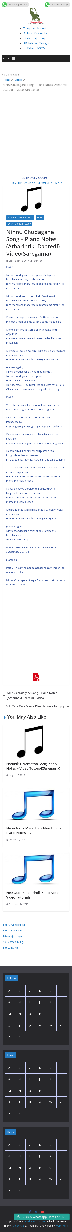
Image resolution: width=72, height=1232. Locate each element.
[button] (6, 58)
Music (40, 217)
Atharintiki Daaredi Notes (20, 217)
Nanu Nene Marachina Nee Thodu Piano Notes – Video (33, 830)
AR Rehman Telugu (36, 43)
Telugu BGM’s (36, 48)
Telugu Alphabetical (36, 28)
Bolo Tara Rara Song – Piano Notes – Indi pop (37, 706)
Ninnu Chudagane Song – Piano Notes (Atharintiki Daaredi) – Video (30, 695)
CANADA (29, 183)
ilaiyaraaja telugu (36, 38)
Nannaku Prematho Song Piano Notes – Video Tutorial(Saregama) (33, 766)
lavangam (38, 260)
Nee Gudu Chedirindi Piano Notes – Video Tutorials (34, 895)
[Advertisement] (36, 130)
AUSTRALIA (44, 183)
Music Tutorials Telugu (19, 224)
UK (20, 183)
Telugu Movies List (36, 33)
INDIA (58, 183)
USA (13, 183)
